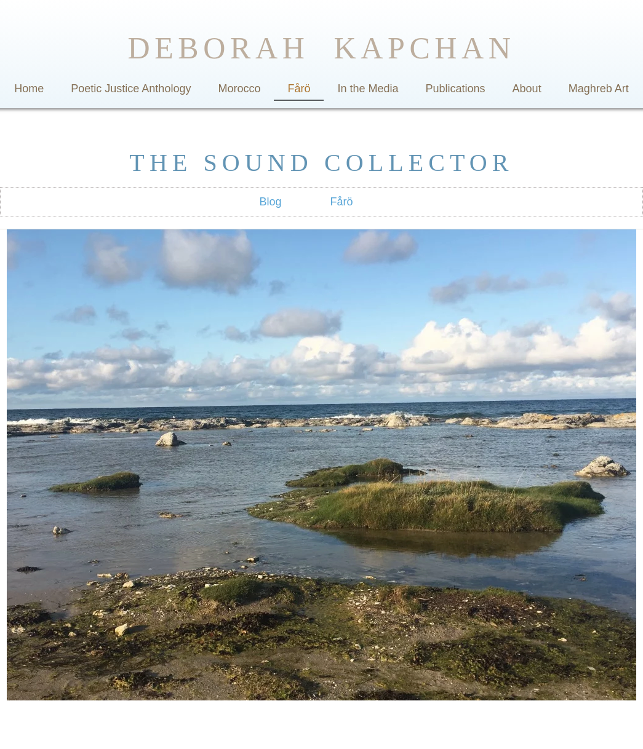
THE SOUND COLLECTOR (321, 162)
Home (29, 88)
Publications (455, 88)
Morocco (239, 88)
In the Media (367, 88)
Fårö (298, 88)
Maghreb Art (599, 88)
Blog (270, 202)
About (527, 88)
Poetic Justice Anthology (131, 88)
